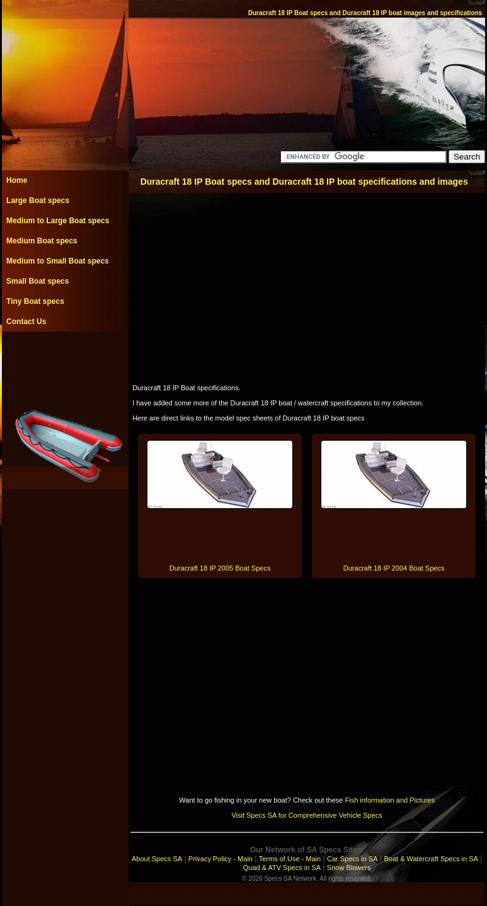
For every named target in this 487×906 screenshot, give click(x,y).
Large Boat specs (37, 200)
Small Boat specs (37, 281)
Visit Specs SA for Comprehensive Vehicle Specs (306, 815)
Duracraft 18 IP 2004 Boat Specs (394, 568)
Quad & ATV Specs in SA (282, 867)
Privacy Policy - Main (220, 858)
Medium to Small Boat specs (57, 261)
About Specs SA (157, 858)
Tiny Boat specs (35, 301)
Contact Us (26, 321)
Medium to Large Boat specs (57, 220)
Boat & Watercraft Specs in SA (431, 858)
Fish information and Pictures (389, 800)
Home (16, 180)
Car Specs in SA (352, 858)
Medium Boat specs (41, 240)
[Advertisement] (65, 360)
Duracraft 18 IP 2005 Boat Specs (220, 568)
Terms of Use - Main (290, 858)
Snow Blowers (349, 867)
